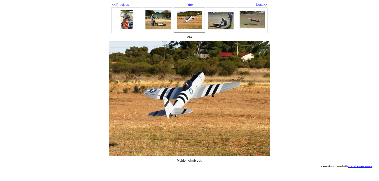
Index (189, 5)
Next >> (261, 5)
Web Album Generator (360, 166)
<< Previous (120, 5)
